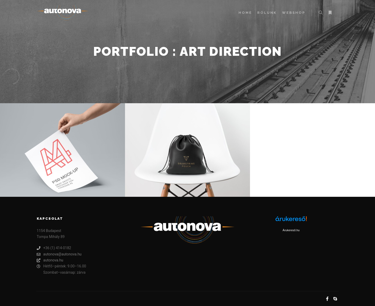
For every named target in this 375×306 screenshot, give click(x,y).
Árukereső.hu (291, 230)
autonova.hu (50, 260)
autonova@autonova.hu (59, 254)
